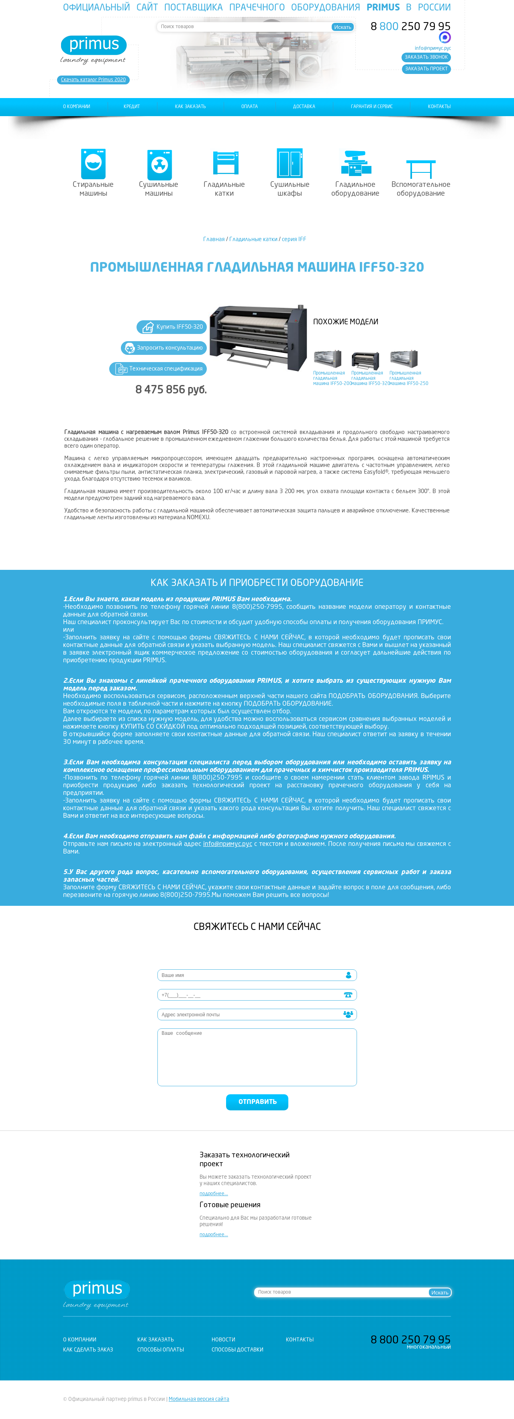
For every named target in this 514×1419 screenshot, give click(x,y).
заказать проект (426, 69)
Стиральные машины (93, 189)
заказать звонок (426, 57)
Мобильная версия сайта (199, 1399)
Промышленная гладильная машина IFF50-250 (409, 378)
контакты (439, 107)
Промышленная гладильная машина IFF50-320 (370, 378)
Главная (214, 239)
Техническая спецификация (166, 369)
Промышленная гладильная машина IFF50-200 (332, 378)
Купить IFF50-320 (180, 327)
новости (223, 1340)
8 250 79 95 (411, 27)
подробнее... (214, 1194)
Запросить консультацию (170, 348)
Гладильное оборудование (355, 189)
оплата (249, 107)
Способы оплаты (160, 1350)
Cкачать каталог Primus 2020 (93, 80)
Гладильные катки (224, 189)
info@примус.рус (433, 48)
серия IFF (294, 239)
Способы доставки (237, 1350)
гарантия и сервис (372, 107)
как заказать (190, 107)
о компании (76, 107)
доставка (304, 107)
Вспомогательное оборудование (421, 189)
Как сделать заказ (88, 1350)
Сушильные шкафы (290, 189)
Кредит (132, 107)
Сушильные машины (158, 189)
